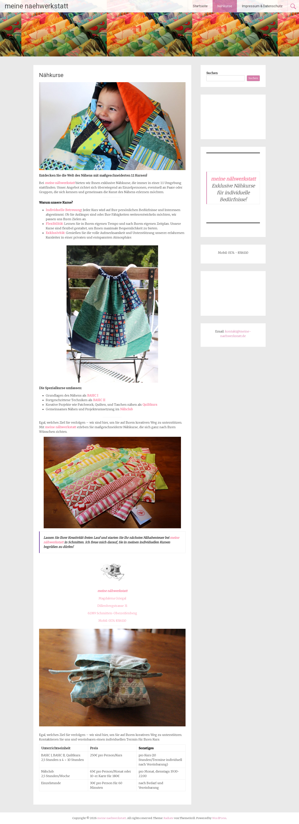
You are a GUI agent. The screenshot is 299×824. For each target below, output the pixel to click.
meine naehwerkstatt (36, 6)
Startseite (200, 6)
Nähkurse (224, 6)
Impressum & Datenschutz (262, 6)
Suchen (212, 73)
